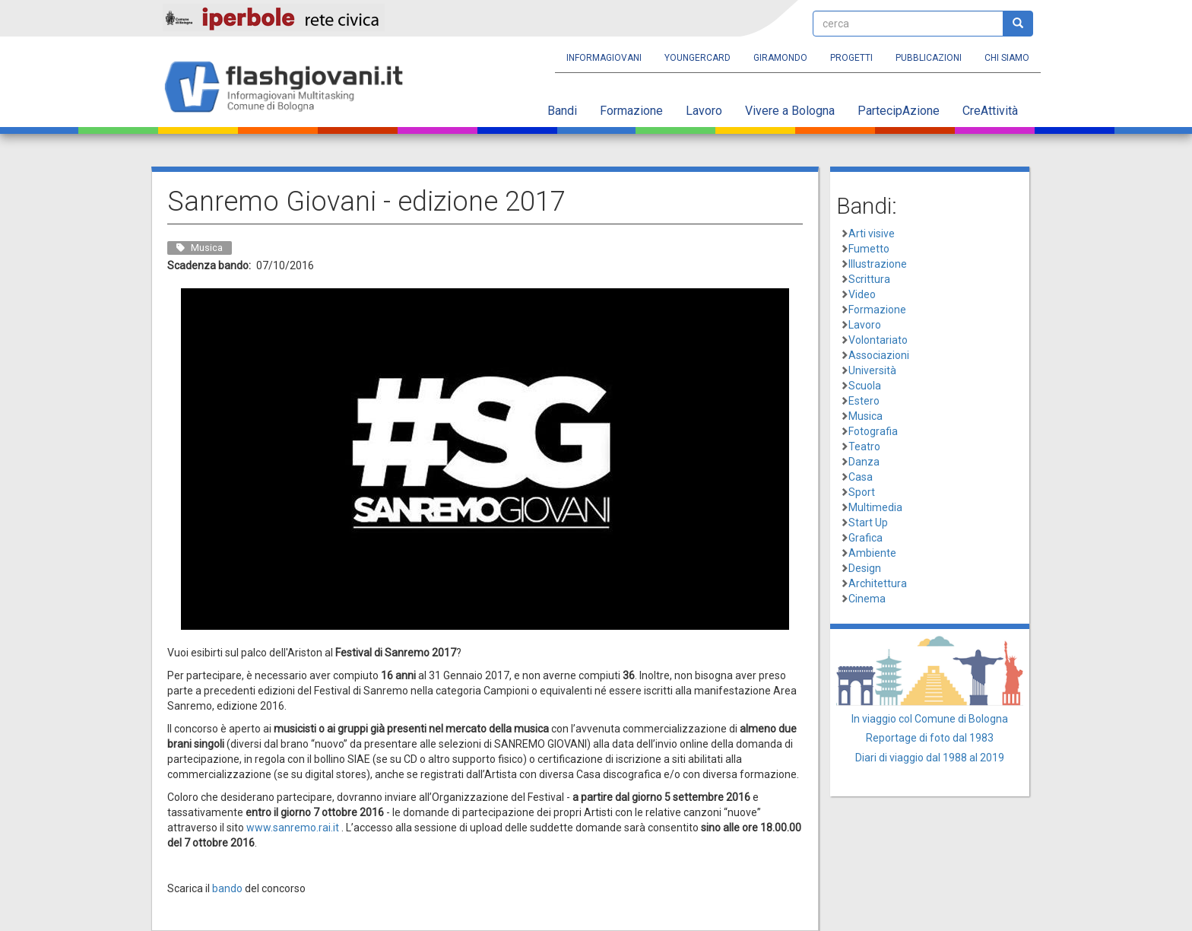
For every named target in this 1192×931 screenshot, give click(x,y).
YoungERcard (697, 57)
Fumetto (868, 249)
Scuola (864, 386)
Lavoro (704, 110)
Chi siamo (1006, 57)
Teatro (864, 446)
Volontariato (878, 340)
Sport (861, 492)
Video (862, 294)
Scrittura (869, 279)
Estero (864, 401)
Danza (864, 462)
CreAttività (990, 110)
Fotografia (873, 431)
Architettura (877, 583)
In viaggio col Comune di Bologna (929, 719)
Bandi (562, 110)
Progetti (851, 57)
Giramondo (780, 57)
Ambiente (872, 553)
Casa (860, 477)
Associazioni (878, 355)
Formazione (631, 110)
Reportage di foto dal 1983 (930, 738)
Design (864, 568)
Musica (865, 416)
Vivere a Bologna (790, 110)
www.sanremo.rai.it (292, 827)
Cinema (867, 599)
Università (872, 370)
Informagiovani (604, 57)
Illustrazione (877, 264)
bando (227, 888)
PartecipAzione (899, 110)
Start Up (868, 522)
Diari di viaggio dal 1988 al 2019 (929, 757)
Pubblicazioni (929, 57)
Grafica (865, 538)
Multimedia (875, 507)
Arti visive (871, 233)
